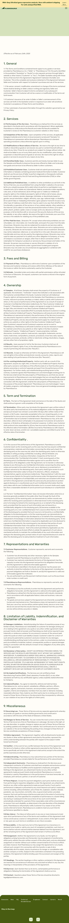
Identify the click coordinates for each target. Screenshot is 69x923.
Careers (53, 899)
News (12, 899)
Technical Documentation (26, 900)
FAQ (17, 899)
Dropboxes (36, 899)
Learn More (64, 3)
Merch (60, 899)
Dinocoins (4, 899)
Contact (45, 899)
